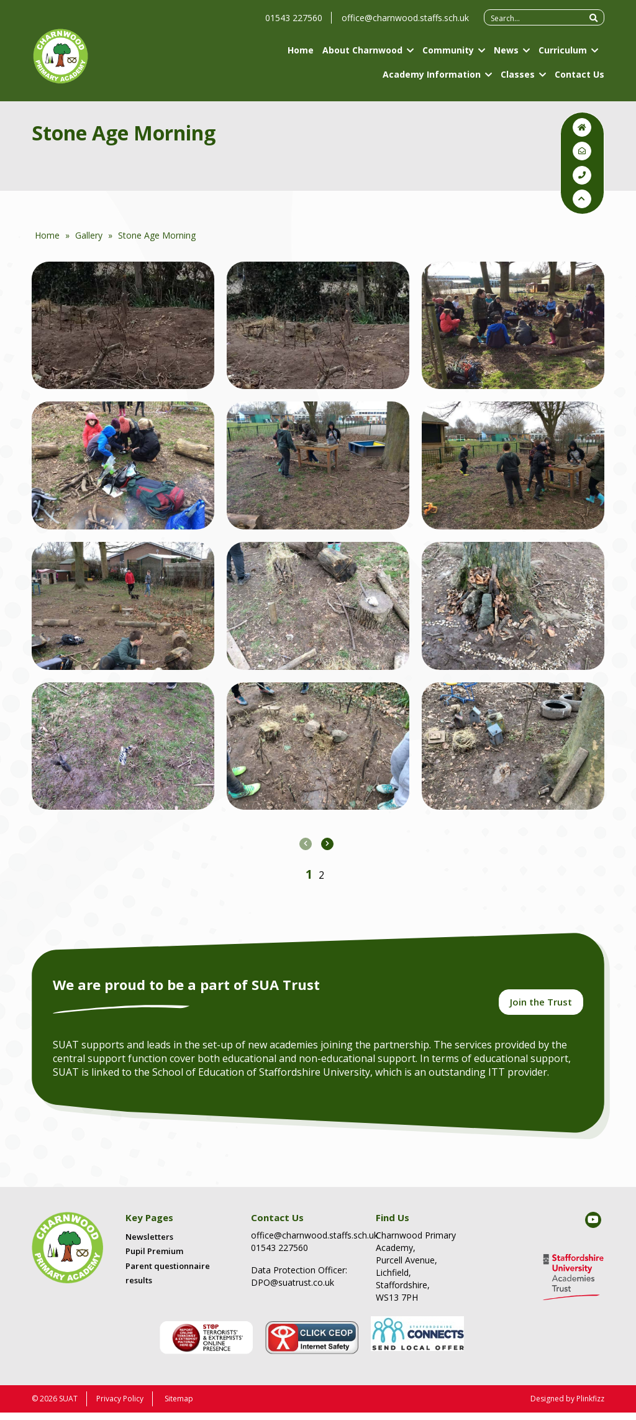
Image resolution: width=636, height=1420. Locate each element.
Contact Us (579, 80)
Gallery (88, 235)
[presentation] (305, 844)
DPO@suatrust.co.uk (292, 1290)
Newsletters (149, 1244)
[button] (309, 874)
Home (301, 56)
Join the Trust (541, 1007)
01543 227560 (293, 24)
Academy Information (432, 80)
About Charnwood (362, 56)
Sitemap (179, 1406)
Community (448, 56)
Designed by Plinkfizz (567, 1406)
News (506, 56)
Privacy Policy (119, 1406)
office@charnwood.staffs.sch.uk (405, 24)
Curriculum (562, 56)
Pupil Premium (154, 1259)
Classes (518, 80)
